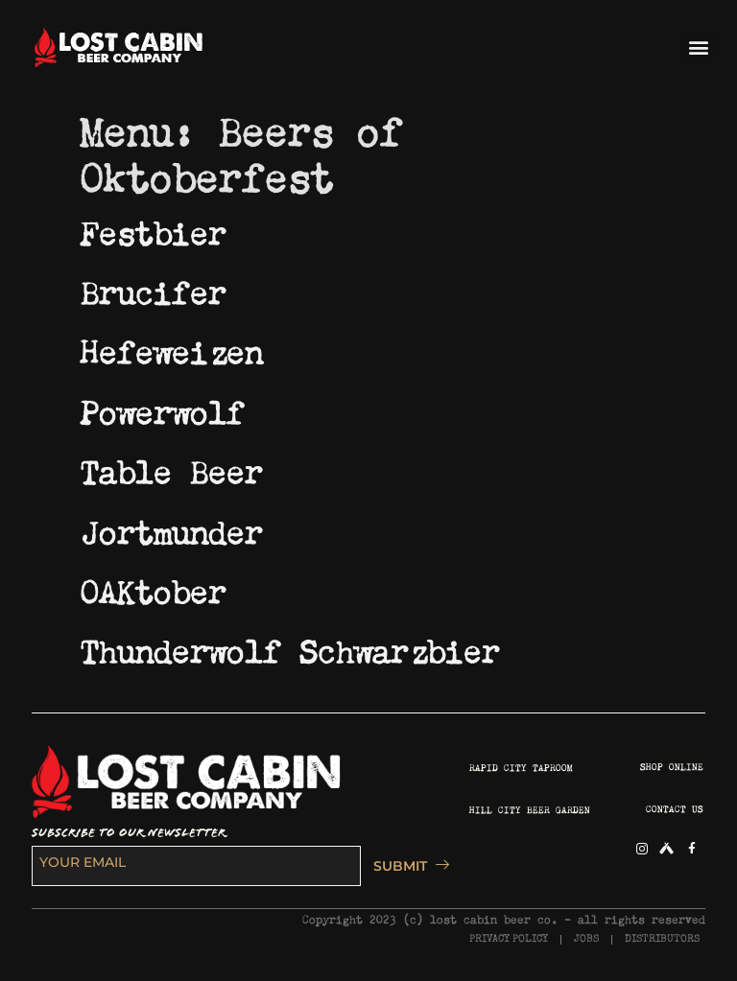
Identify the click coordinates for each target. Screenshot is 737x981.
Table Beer (172, 467)
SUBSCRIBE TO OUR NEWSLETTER (129, 833)
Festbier (153, 228)
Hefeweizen (172, 347)
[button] (699, 47)
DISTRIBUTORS (662, 939)
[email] (196, 866)
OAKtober (153, 587)
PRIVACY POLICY (508, 939)
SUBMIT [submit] (406, 866)
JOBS (586, 939)
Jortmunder (172, 527)
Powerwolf (163, 407)
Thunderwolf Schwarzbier (290, 646)
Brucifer (153, 288)
